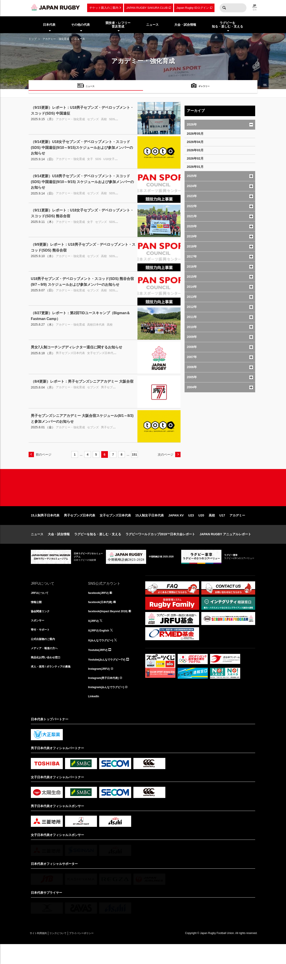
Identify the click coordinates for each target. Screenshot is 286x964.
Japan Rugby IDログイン (192, 7)
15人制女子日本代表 (149, 529)
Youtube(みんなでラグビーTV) (109, 676)
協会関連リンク (42, 627)
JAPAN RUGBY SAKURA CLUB (147, 7)
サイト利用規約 (41, 953)
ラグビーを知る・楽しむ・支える (97, 548)
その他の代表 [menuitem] (80, 24)
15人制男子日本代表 (45, 529)
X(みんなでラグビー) (102, 657)
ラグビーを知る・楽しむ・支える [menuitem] (227, 24)
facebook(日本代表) (102, 617)
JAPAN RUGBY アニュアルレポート (225, 548)
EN (255, 9)
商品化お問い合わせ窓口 (48, 676)
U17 (222, 529)
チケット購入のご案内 (103, 7)
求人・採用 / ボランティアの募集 (54, 686)
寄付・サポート (42, 647)
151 (134, 454)
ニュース (37, 548)
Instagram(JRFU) (100, 686)
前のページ (43, 454)
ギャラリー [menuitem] (204, 87)
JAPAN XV (176, 529)
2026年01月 (195, 166)
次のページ (165, 454)
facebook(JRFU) (100, 607)
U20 (201, 529)
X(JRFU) (94, 637)
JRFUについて (41, 607)
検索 (224, 7)
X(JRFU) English (100, 647)
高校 (212, 529)
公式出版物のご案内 (45, 657)
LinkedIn (94, 716)
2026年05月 (195, 133)
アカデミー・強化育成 (55, 39)
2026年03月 (195, 150)
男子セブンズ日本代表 (79, 529)
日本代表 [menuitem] (49, 24)
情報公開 (37, 617)
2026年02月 (195, 158)
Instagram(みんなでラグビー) (109, 706)
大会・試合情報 (59, 548)
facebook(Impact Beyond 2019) (111, 627)
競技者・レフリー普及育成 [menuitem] (117, 24)
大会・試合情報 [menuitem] (185, 24)
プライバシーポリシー (96, 953)
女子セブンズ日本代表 (115, 529)
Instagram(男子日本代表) (106, 696)
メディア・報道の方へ (46, 666)
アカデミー (237, 529)
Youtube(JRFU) (99, 666)
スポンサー (38, 637)
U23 (191, 529)
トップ (33, 39)
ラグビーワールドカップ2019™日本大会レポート (160, 548)
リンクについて (67, 953)
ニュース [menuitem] (152, 24)
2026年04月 (195, 142)
